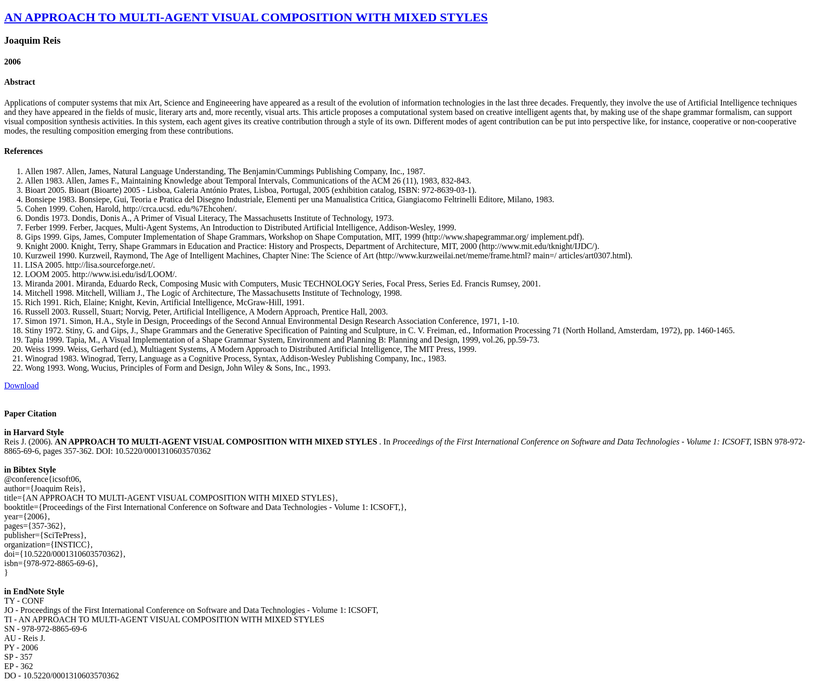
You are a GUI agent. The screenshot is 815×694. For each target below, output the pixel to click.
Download (21, 385)
